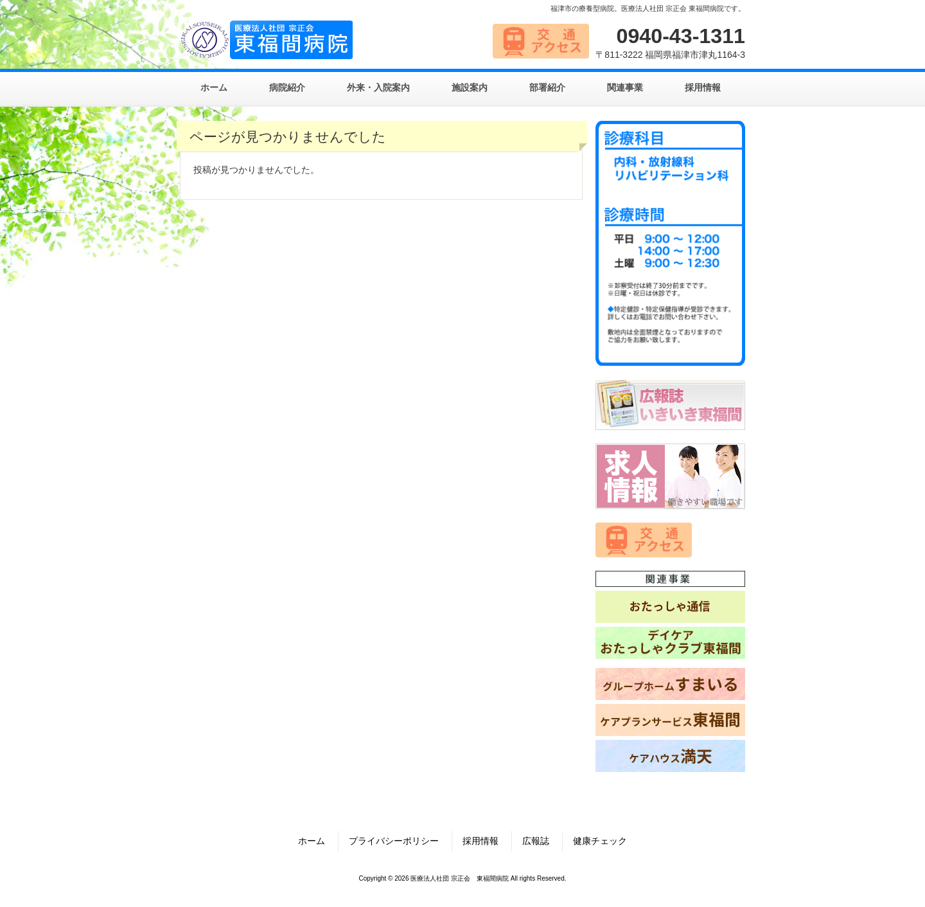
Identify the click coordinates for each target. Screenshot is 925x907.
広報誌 (535, 841)
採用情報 (480, 841)
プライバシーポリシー (394, 841)
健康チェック (600, 841)
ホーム (311, 841)
